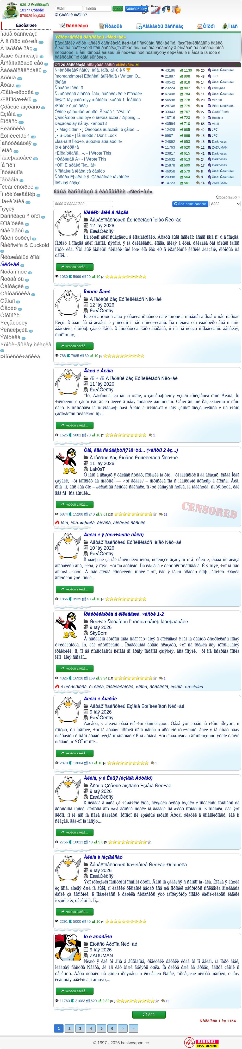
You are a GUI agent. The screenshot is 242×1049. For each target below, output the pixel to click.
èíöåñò (104, 522)
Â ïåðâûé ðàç (16, 48)
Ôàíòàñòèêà (15, 293)
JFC (215, 76)
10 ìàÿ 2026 (102, 548)
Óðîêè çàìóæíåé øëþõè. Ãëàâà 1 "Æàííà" (92, 112)
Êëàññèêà (12, 128)
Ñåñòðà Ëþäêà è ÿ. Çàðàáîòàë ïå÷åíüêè (91, 177)
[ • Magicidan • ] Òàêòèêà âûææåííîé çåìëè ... (96, 129)
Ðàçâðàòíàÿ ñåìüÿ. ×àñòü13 (80, 123)
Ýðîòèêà (10, 337)
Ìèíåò (6, 150)
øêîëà (141, 686)
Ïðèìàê (60, 82)
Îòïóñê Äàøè (97, 291)
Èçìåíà (8, 114)
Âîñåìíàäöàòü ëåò (21, 63)
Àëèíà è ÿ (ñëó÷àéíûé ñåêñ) (114, 534)
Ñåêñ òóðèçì (15, 238)
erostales (194, 686)
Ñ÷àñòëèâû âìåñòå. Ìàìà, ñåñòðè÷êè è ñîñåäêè (98, 94)
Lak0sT (97, 469)
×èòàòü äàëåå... (74, 267)
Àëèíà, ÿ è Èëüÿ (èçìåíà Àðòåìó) (118, 778)
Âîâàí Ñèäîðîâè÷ (223, 70)
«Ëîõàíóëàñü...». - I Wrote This (82, 153)
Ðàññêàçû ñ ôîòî (20, 216)
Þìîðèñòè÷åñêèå (20, 356)
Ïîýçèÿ (7, 209)
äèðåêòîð (159, 686)
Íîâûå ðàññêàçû (19, 34)
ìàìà (64, 522)
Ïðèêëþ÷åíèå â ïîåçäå (106, 212)
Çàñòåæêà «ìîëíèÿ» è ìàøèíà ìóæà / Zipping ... (97, 117)
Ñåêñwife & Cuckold (24, 245)
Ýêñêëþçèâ (14, 330)
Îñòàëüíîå (11, 172)
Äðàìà (7, 85)
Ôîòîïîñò (10, 315)
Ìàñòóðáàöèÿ (16, 143)
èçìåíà (177, 686)
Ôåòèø (8, 308)
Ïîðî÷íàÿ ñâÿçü (67, 183)
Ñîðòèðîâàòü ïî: (228, 197)
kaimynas (218, 88)
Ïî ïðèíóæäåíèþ (17, 194)
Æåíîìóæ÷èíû (16, 99)
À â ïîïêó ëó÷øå (18, 41)
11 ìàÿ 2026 (102, 384)
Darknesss (219, 141)
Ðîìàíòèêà (12, 223)
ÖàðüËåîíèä (220, 112)
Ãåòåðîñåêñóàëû (20, 70)
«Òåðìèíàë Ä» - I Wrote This (80, 159)
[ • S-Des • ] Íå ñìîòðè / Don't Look (85, 135)
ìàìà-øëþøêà (83, 522)
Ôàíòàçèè (12, 286)
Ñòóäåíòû (12, 279)
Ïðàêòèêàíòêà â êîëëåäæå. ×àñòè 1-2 (124, 614)
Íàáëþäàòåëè (16, 158)
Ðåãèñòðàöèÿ (136, 9)
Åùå (148, 1015)
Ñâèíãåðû (12, 230)
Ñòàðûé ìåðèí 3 (68, 88)
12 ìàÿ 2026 (102, 225)
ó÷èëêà (96, 686)
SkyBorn (98, 633)
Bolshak (217, 118)
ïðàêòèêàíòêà (119, 686)
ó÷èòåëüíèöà (73, 686)
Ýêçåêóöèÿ (13, 323)
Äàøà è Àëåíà (98, 370)
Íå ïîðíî (7, 165)
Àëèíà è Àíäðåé (100, 698)
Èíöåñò (8, 121)
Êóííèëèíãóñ (14, 136)
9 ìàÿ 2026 (100, 627)
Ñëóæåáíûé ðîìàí (20, 257)
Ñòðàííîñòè (13, 272)
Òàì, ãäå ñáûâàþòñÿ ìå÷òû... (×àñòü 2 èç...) (131, 450)
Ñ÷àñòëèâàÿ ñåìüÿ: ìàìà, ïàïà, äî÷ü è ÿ (92, 70)
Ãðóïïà (8, 77)
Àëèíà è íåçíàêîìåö (103, 857)
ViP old (217, 100)
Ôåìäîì (7, 301)
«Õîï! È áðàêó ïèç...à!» (75, 165)
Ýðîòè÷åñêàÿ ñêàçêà (25, 344)
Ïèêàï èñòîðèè (16, 187)
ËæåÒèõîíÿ (101, 231)
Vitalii (215, 124)
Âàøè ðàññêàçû (19, 56)
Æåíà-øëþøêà (17, 92)
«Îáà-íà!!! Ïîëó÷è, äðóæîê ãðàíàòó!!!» (88, 141)
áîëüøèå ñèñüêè (129, 522)
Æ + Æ (97, 378)
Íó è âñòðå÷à (66, 147)
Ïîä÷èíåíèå (12, 201)
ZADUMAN (219, 147)
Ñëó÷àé (9, 264)
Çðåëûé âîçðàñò (20, 107)
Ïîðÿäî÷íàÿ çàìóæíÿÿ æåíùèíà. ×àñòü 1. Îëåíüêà (97, 100)
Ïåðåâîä (9, 179)
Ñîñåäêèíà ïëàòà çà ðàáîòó (79, 171)
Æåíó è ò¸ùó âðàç (71, 106)
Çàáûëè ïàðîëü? (71, 14)
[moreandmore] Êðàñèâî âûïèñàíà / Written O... (97, 76)
